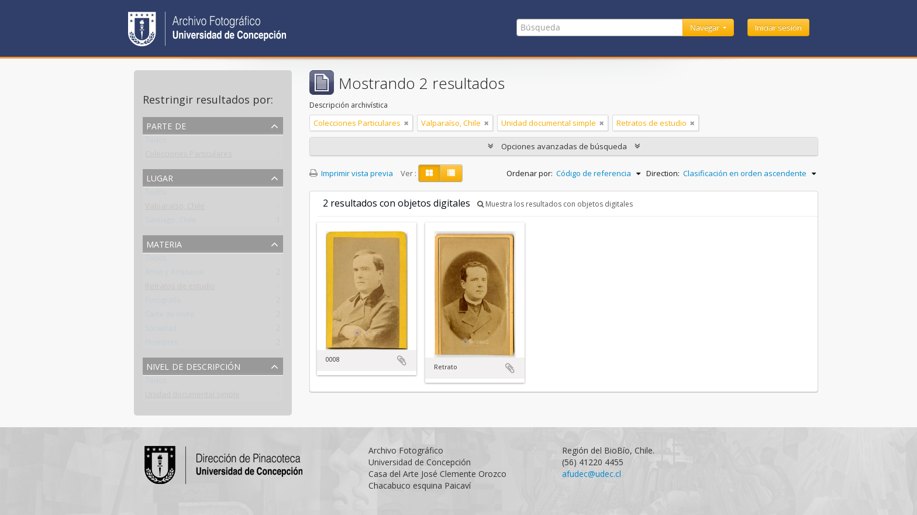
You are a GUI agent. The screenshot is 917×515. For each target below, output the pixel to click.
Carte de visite (169, 316)
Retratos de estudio (180, 288)
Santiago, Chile (170, 222)
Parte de (166, 125)
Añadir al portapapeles (402, 360)
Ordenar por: (529, 173)
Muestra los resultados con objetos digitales (555, 204)
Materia (164, 243)
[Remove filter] (406, 123)
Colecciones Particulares (188, 156)
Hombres (161, 344)
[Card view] (429, 173)
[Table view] (451, 173)
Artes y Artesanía (174, 274)
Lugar (159, 177)
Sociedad (161, 330)
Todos (156, 142)
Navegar (705, 27)
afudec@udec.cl (591, 473)
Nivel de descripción (193, 365)
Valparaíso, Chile (175, 208)
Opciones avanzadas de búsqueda (564, 146)
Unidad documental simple (192, 397)
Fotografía (163, 302)
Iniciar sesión (778, 27)
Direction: (663, 173)
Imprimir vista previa (351, 173)
